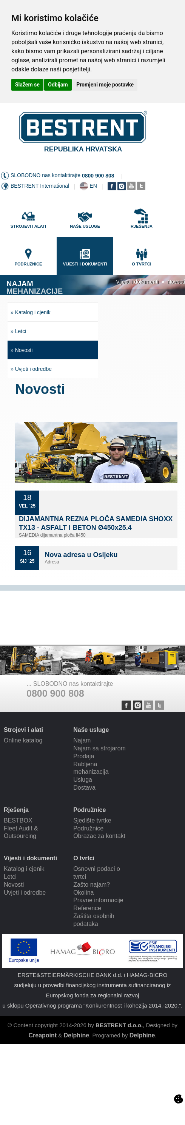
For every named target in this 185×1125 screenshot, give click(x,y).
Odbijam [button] (58, 85)
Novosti (176, 282)
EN (93, 186)
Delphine (76, 1035)
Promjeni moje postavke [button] (105, 85)
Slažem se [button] (27, 85)
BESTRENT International (40, 186)
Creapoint (42, 1035)
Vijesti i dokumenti (137, 282)
